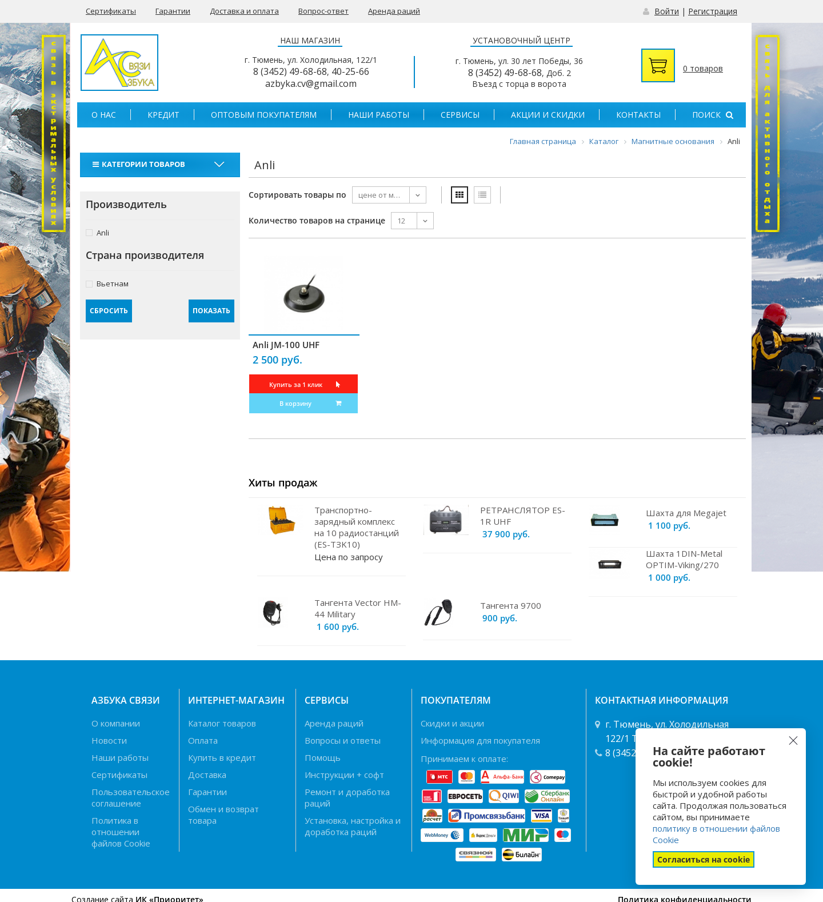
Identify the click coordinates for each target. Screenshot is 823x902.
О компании (115, 723)
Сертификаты (111, 11)
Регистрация (712, 11)
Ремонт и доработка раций (347, 797)
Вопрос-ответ (323, 11)
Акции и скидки (548, 114)
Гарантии (172, 11)
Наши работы (378, 114)
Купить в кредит (222, 757)
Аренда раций (394, 11)
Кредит (163, 114)
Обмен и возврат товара (223, 814)
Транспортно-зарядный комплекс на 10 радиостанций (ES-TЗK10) (356, 527)
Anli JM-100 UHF (286, 345)
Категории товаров (140, 164)
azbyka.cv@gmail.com (311, 83)
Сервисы (460, 114)
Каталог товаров (222, 723)
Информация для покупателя (480, 740)
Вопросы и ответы (343, 740)
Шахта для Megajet (686, 512)
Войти (666, 11)
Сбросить (109, 311)
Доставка (207, 774)
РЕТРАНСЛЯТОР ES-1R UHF (522, 515)
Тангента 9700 (510, 605)
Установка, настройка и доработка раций (353, 826)
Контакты (638, 114)
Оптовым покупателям (264, 114)
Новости (109, 740)
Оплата (203, 740)
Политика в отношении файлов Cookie (120, 832)
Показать (211, 311)
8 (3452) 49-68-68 (290, 71)
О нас (103, 114)
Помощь (323, 757)
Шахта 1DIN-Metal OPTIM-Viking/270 (684, 559)
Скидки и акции (452, 723)
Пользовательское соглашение (130, 797)
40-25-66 (350, 71)
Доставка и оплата (244, 11)
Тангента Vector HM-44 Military (357, 608)
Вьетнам (107, 283)
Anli (97, 232)
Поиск (712, 114)
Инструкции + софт (344, 774)
